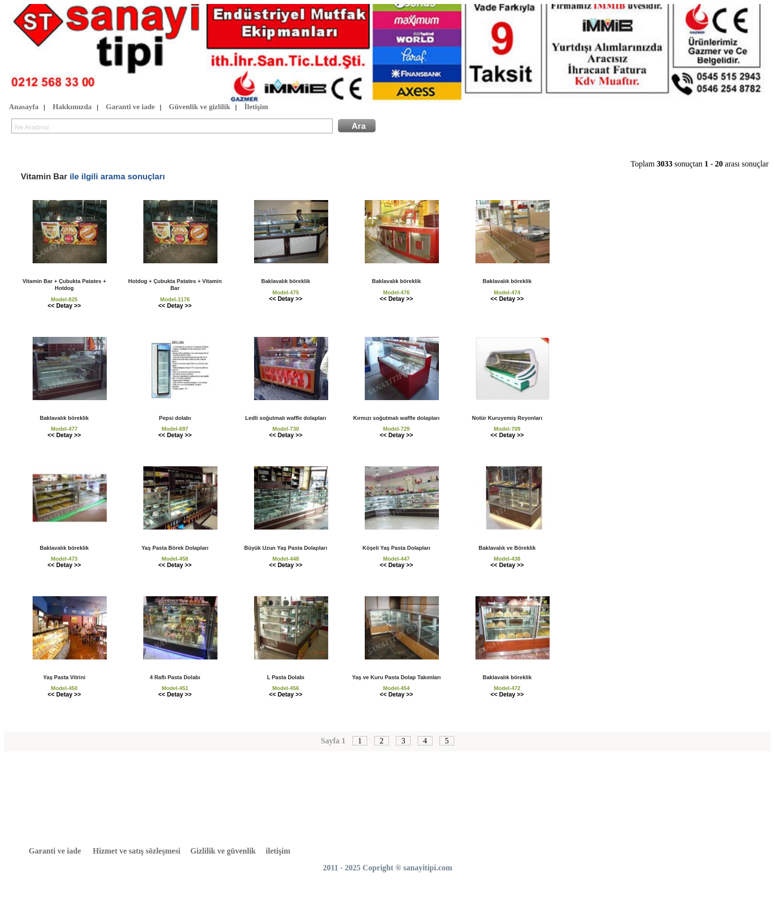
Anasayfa (24, 107)
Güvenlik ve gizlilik (199, 107)
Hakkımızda (71, 107)
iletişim (278, 851)
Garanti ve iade (130, 107)
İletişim (256, 107)
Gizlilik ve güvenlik (223, 851)
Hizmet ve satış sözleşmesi (136, 851)
